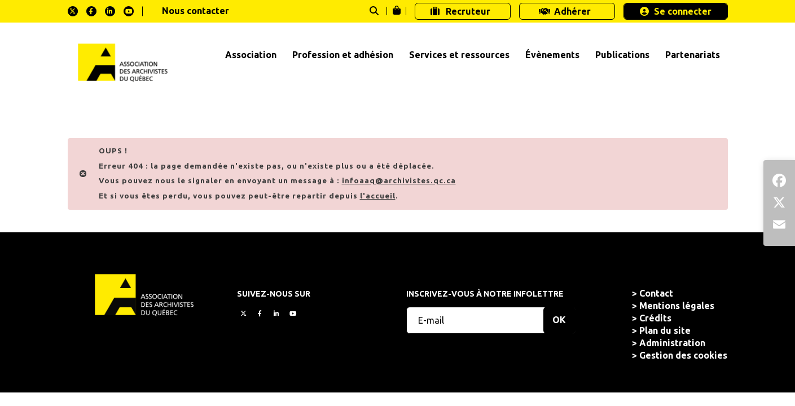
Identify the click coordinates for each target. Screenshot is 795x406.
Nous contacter (195, 11)
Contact (656, 293)
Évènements (552, 55)
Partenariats (692, 55)
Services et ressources (459, 55)
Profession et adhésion (342, 55)
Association (250, 55)
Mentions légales (676, 306)
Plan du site (665, 330)
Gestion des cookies (683, 355)
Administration (672, 343)
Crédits (655, 318)
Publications (622, 55)
